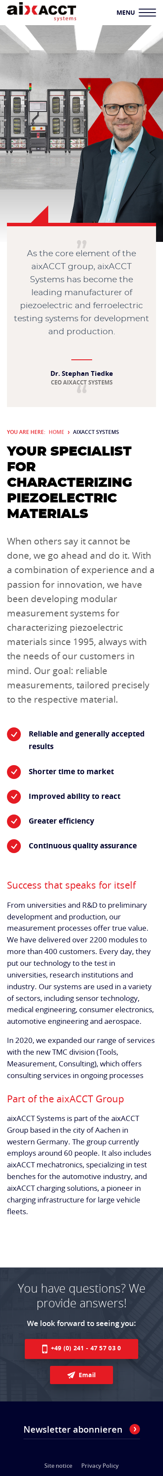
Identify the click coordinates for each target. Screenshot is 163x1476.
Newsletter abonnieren (81, 1429)
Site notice (58, 1465)
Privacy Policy (100, 1465)
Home (56, 432)
